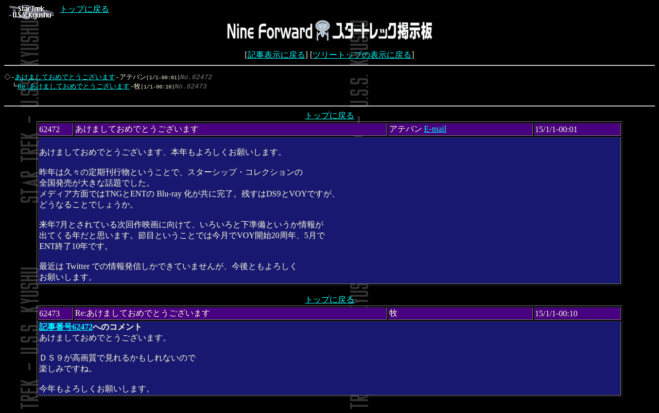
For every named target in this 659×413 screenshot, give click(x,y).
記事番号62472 (66, 329)
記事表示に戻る (276, 54)
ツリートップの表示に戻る (362, 54)
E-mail (435, 131)
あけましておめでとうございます (66, 77)
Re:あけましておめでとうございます (71, 87)
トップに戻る (59, 9)
